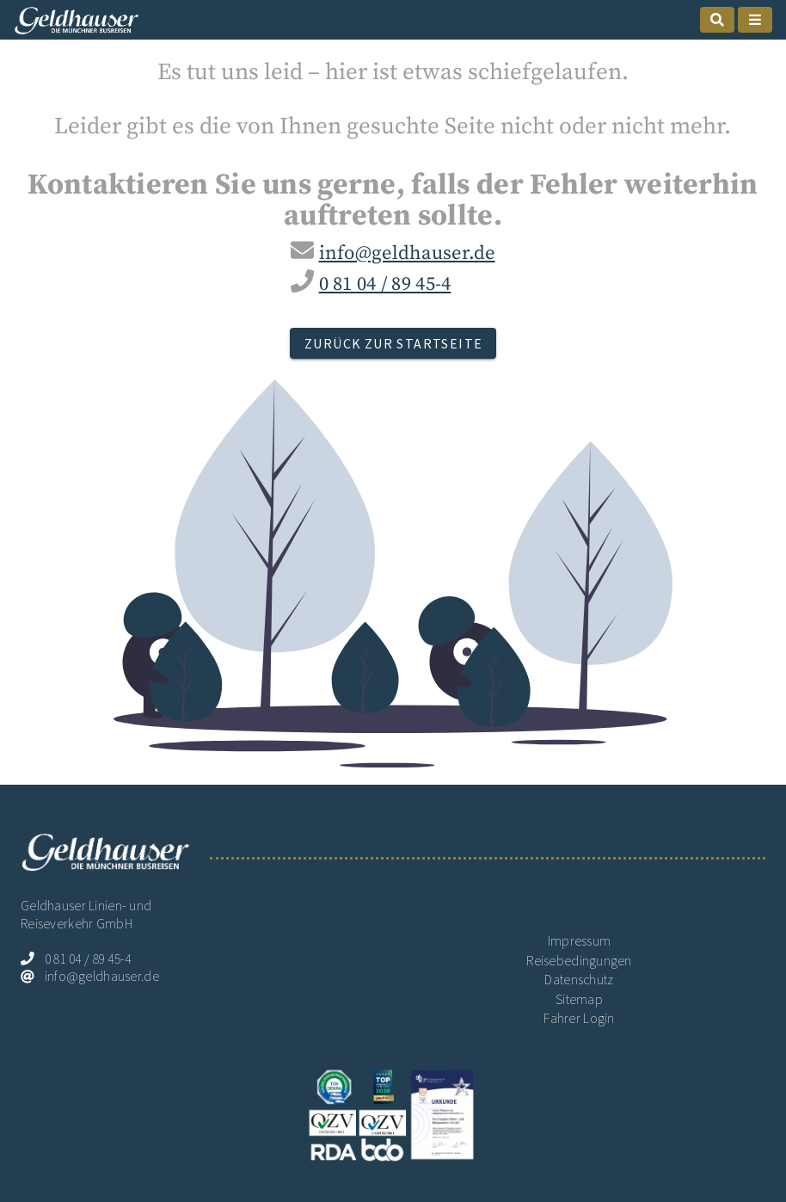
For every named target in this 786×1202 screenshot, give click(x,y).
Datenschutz (578, 979)
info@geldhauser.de (407, 253)
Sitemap (579, 999)
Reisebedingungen (579, 960)
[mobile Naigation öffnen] (755, 20)
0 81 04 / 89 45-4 (385, 284)
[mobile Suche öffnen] (717, 20)
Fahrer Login (578, 1018)
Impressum (579, 941)
